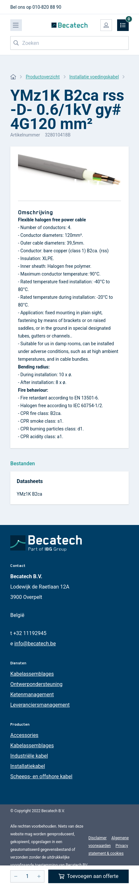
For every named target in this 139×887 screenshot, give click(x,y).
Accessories (24, 735)
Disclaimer (97, 838)
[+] (39, 876)
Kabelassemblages (32, 674)
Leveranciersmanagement (40, 705)
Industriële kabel (29, 756)
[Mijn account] (106, 25)
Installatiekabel (27, 766)
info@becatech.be (35, 643)
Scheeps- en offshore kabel (41, 776)
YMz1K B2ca (29, 494)
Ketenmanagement (32, 694)
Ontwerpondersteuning (36, 684)
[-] (16, 876)
